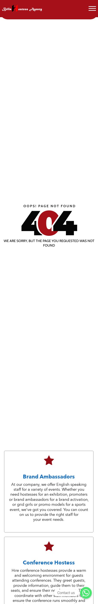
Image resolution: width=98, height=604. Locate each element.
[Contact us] (86, 593)
